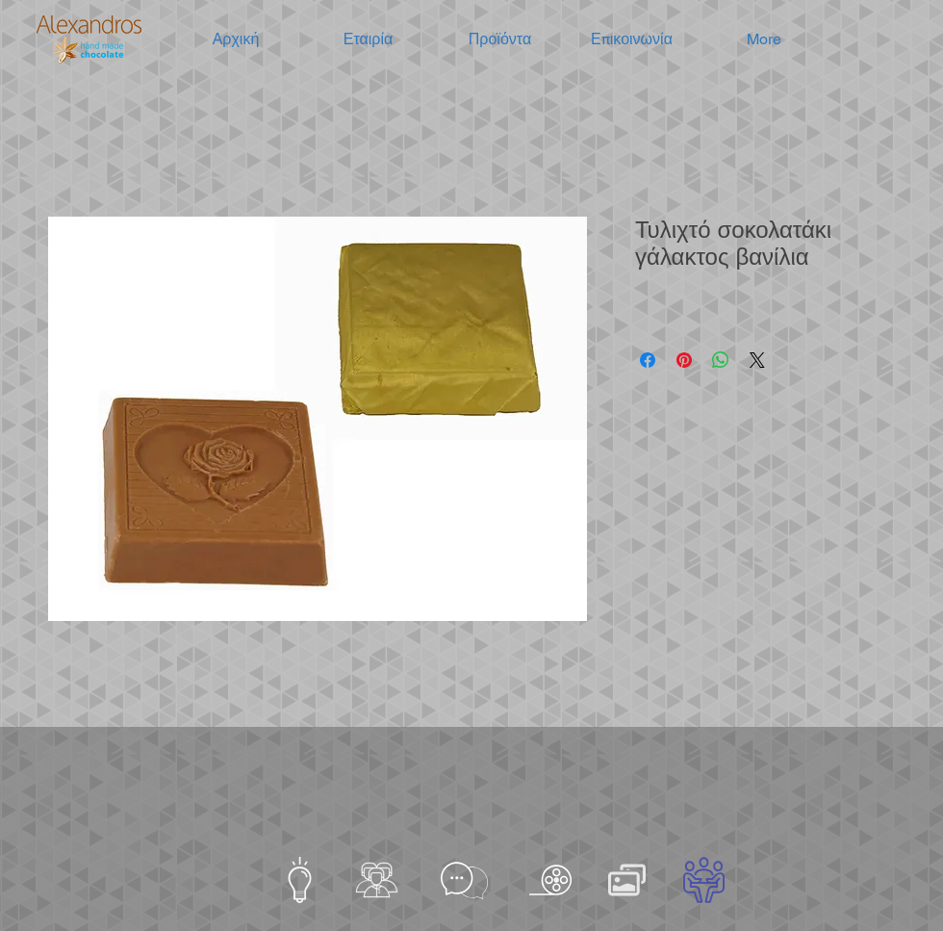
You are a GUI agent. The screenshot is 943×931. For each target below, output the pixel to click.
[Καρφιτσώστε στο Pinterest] (684, 360)
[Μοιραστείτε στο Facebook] (647, 360)
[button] (368, 39)
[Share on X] (757, 360)
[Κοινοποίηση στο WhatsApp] (720, 360)
